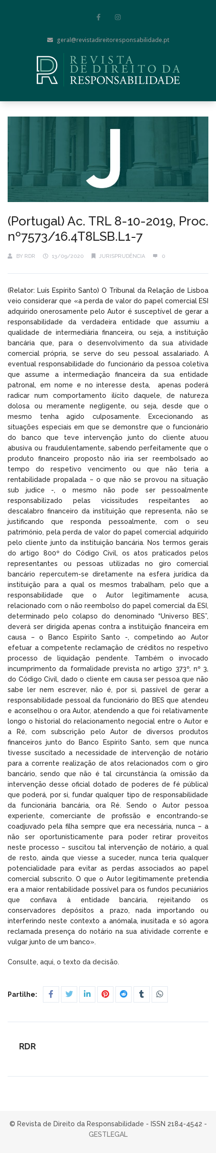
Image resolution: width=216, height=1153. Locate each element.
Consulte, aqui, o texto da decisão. (64, 962)
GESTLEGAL (108, 1134)
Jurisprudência (122, 256)
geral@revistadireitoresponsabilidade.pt (108, 40)
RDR (29, 256)
